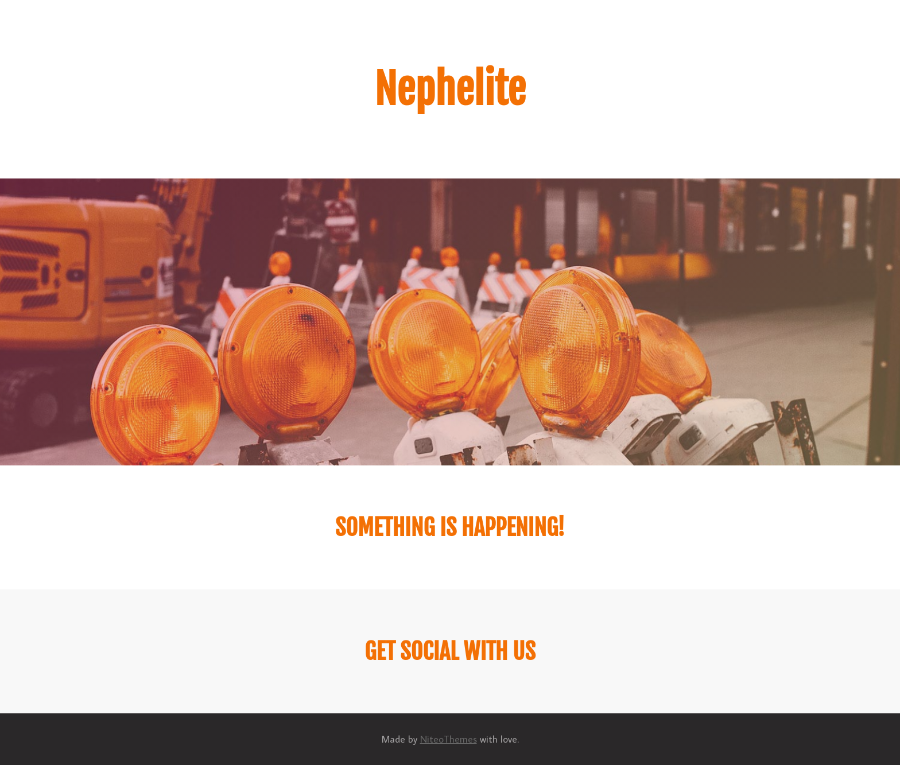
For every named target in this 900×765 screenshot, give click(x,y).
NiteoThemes (448, 739)
